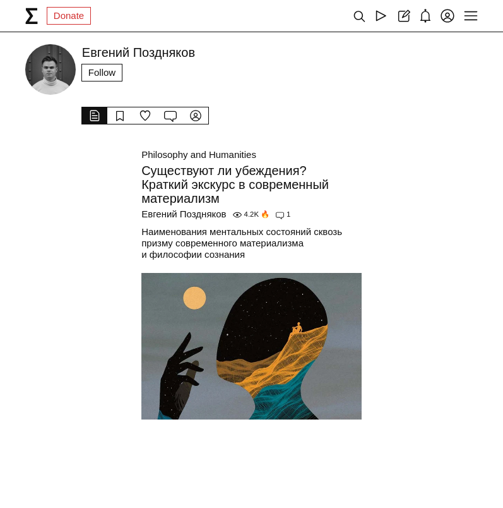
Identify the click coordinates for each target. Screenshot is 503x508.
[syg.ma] (31, 16)
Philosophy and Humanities (198, 154)
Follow (101, 72)
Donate (69, 15)
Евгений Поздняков (183, 214)
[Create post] (403, 16)
